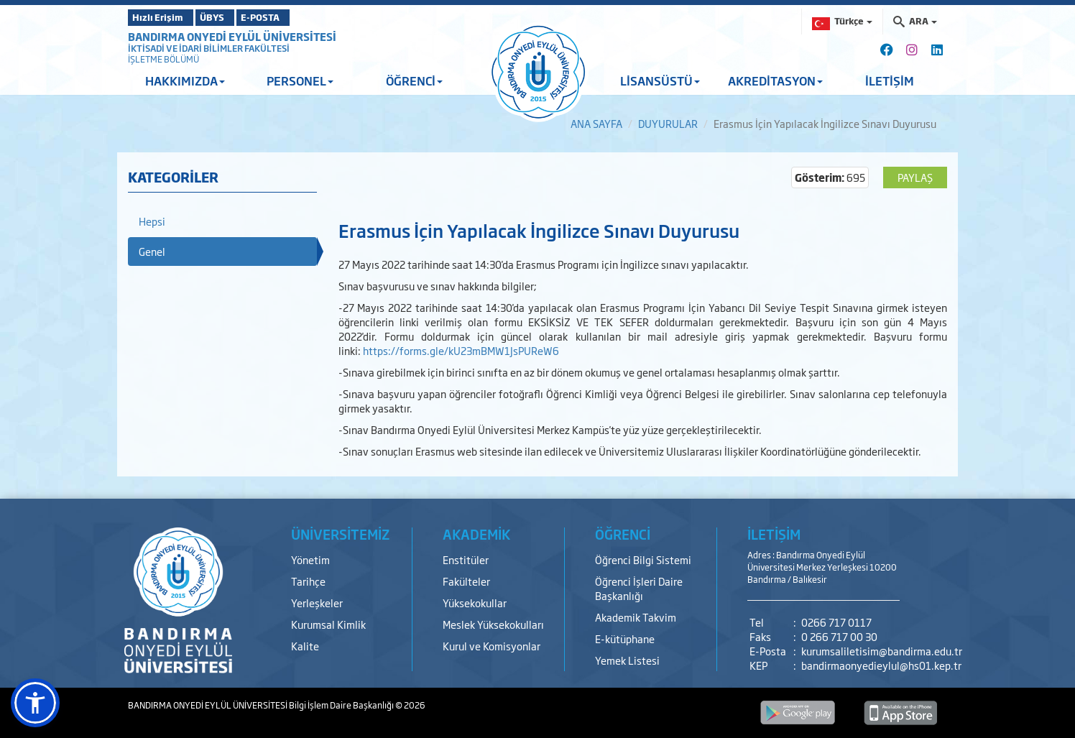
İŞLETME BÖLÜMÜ (163, 58)
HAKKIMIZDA (185, 80)
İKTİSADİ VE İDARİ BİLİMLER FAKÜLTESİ (209, 48)
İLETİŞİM (889, 80)
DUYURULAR (668, 123)
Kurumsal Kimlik (328, 624)
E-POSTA (300, 17)
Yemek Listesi (627, 660)
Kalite (305, 645)
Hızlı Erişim (163, 17)
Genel (152, 251)
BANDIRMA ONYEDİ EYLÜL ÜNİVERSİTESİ (232, 36)
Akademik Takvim (635, 616)
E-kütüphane (625, 638)
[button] (35, 703)
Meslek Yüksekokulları (493, 624)
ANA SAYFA (596, 123)
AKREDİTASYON (775, 80)
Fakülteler (466, 581)
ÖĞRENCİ (414, 80)
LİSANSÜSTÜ (660, 80)
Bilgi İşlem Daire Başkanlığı (342, 704)
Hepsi (152, 221)
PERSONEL (300, 80)
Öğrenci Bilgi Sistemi (643, 559)
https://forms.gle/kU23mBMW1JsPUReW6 (461, 350)
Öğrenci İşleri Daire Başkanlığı (639, 588)
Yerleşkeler (317, 602)
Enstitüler (466, 559)
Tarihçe (308, 581)
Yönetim (310, 559)
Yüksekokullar (475, 602)
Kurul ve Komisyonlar (491, 645)
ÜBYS (233, 17)
